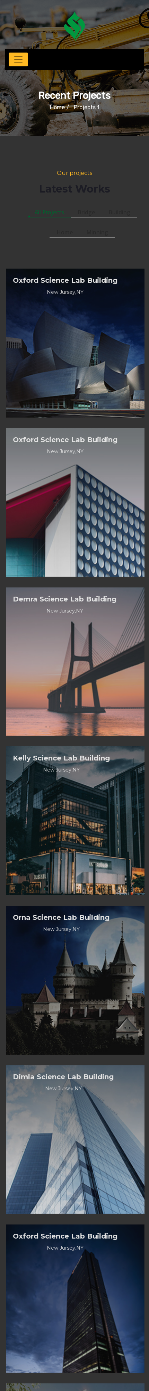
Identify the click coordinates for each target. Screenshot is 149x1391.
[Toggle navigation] (18, 59)
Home (57, 107)
